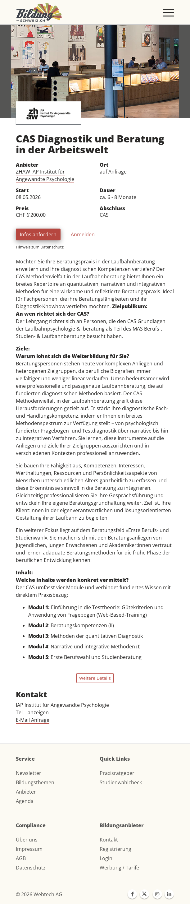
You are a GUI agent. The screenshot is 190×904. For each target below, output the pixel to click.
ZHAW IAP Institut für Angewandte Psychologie (45, 175)
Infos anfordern (38, 234)
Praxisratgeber (117, 773)
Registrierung (115, 849)
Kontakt (109, 839)
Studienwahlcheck (121, 782)
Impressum (29, 849)
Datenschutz (31, 867)
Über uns (27, 839)
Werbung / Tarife (119, 867)
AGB (21, 858)
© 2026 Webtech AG (39, 894)
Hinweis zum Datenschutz (40, 247)
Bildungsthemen (35, 782)
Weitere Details (95, 678)
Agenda (25, 801)
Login (106, 858)
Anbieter (26, 791)
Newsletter (28, 773)
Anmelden (83, 234)
